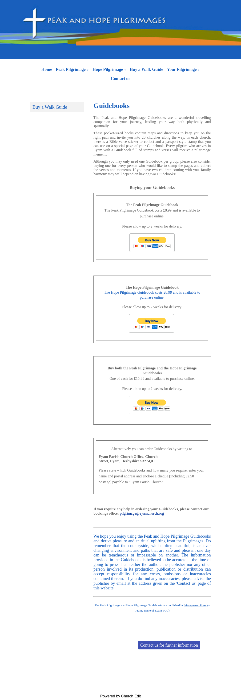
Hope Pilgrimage (107, 69)
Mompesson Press (195, 605)
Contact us (120, 78)
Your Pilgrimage (182, 69)
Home (46, 69)
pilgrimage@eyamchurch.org (142, 513)
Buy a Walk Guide (146, 69)
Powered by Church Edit (120, 696)
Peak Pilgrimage (70, 69)
